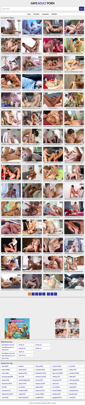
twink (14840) (6, 369)
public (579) (72, 369)
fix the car (21, 345)
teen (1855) (5, 366)
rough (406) (22, 394)
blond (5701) (39, 380)
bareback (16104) (41, 376)
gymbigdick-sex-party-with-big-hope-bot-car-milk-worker (8, 355)
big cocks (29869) (57, 373)
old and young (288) (7, 376)
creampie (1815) (40, 369)
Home (29, 14)
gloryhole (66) (73, 394)
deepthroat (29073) (7, 394)
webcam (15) (73, 383)
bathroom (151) (40, 390)
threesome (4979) (7, 383)
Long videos (45, 14)
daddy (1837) (39, 387)
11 (48, 294)
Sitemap (54, 403)
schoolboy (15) (6, 390)
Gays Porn (42, 3)
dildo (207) (72, 376)
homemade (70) (56, 380)
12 (52, 294)
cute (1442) (5, 397)
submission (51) (73, 390)
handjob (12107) (40, 383)
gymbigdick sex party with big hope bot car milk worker (8, 347)
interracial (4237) (24, 397)
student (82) (72, 387)
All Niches (54, 14)
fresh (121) (55, 383)
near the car (22, 348)
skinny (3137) (22, 369)
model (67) (72, 397)
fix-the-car (39, 345)
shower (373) (22, 383)
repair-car (38, 348)
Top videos (36, 14)
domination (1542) (41, 373)
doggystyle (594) (57, 369)
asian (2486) (5, 373)
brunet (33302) (56, 390)
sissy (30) (21, 376)
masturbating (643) (24, 380)
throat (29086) (40, 394)
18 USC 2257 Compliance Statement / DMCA (40, 403)
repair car (21, 351)
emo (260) (72, 366)
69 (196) (4, 387)
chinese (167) (56, 376)
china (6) (21, 366)
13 (55, 294)
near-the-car (22, 355)
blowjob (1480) (23, 390)
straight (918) (39, 397)
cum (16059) (56, 387)
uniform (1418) (56, 366)
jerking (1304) (56, 394)
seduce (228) (5, 380)
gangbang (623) (57, 397)
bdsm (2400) (39, 366)
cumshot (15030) (74, 373)
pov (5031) (22, 387)
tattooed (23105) (74, 380)
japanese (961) (23, 373)
